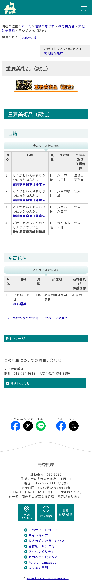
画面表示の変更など (43, 557)
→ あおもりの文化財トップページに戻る (37, 318)
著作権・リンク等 (42, 546)
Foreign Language (42, 562)
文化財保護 (29, 37)
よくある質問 (38, 568)
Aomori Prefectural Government (48, 578)
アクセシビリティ (41, 551)
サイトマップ (38, 535)
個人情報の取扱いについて (48, 540)
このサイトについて (43, 530)
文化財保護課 (53, 53)
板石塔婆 (19, 304)
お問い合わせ (20, 383)
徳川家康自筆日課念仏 (29, 184)
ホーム (26, 26)
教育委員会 (66, 26)
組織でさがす (45, 26)
